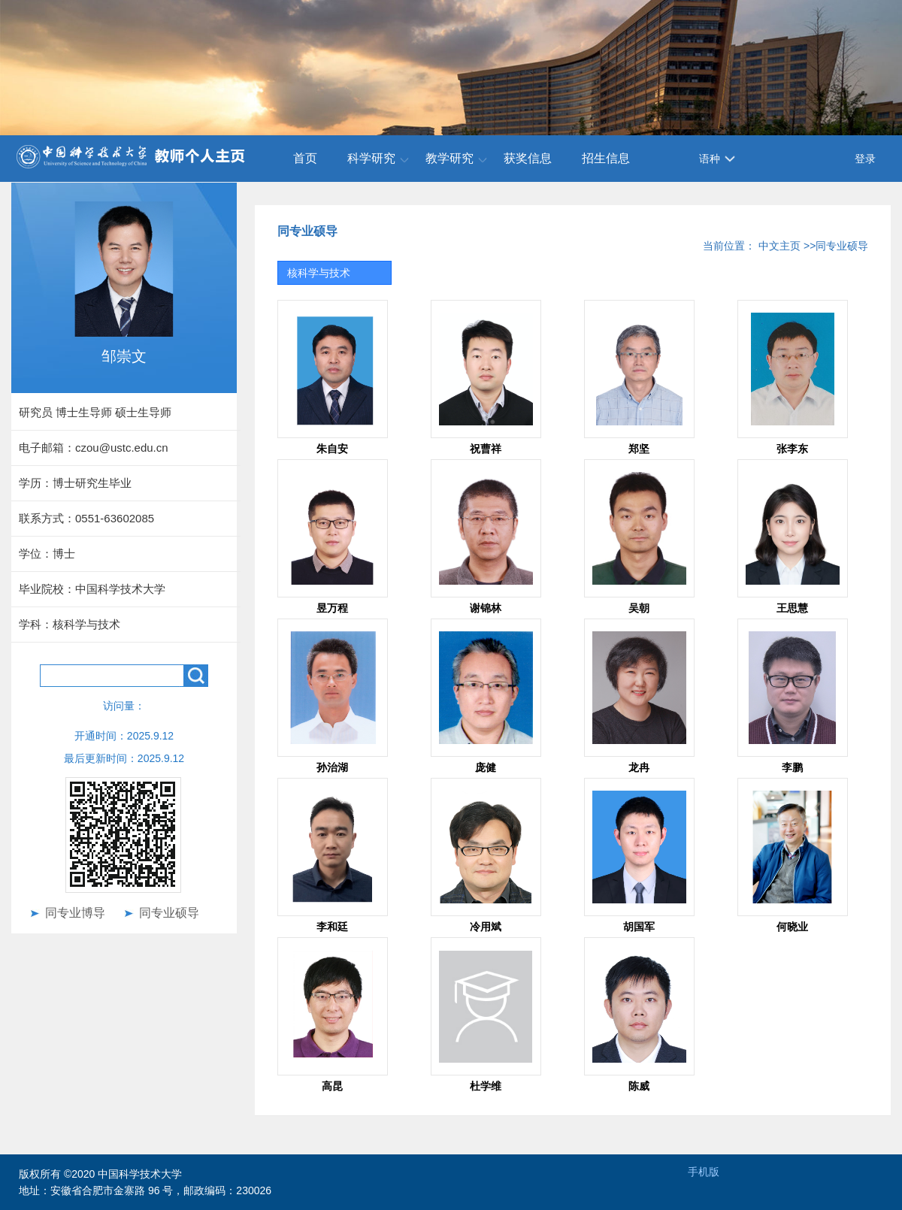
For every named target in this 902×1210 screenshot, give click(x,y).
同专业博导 (75, 912)
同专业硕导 (169, 912)
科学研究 (371, 158)
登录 (865, 159)
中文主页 (779, 246)
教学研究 (449, 158)
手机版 (703, 1172)
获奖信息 (528, 158)
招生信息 (606, 158)
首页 (305, 158)
